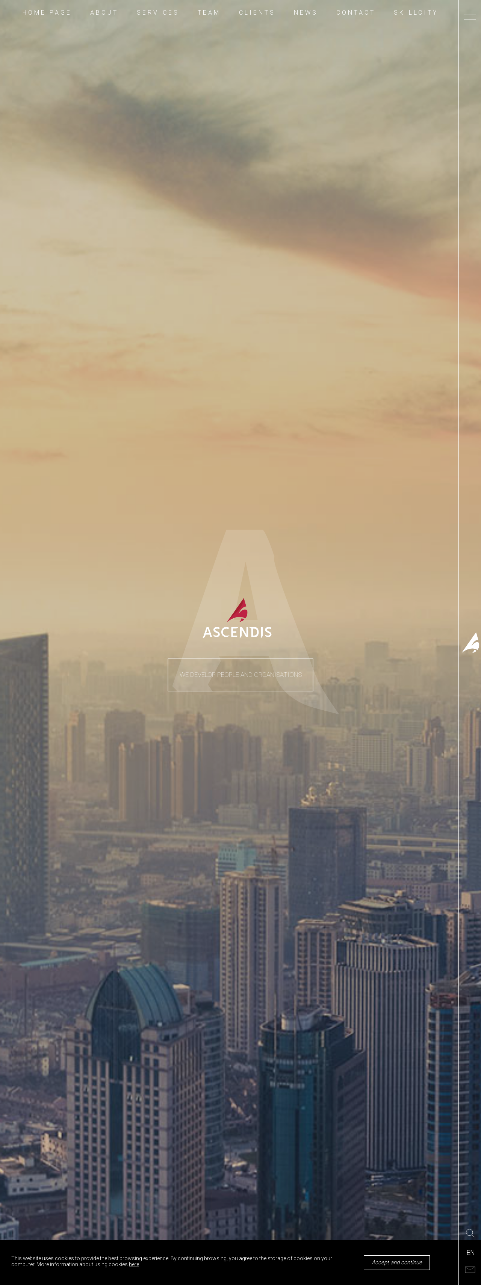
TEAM (209, 12)
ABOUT (104, 12)
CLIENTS (257, 12)
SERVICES (158, 12)
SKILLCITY (416, 12)
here (134, 1264)
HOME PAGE (47, 12)
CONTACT (355, 12)
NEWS (306, 12)
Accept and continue (397, 1262)
